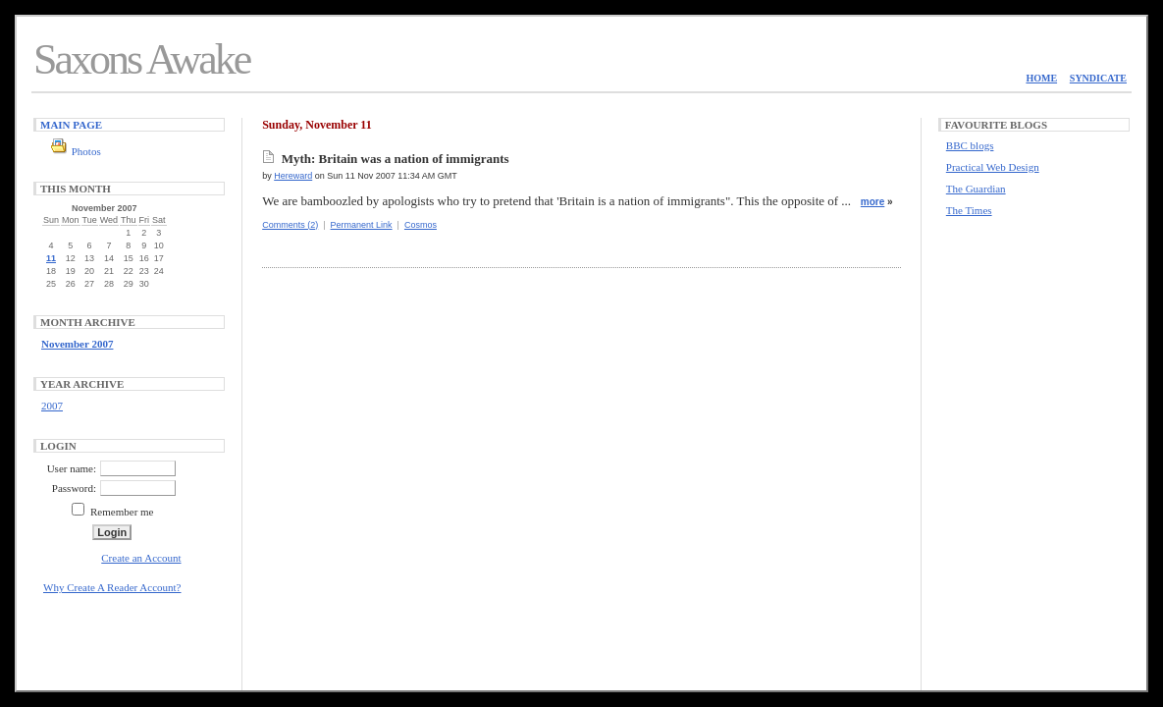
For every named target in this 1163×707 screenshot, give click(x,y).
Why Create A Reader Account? (112, 587)
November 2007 (77, 344)
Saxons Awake (141, 59)
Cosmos (420, 225)
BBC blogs (970, 145)
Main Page (71, 125)
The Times (969, 210)
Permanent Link (362, 225)
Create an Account (141, 558)
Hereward (293, 176)
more (872, 201)
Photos (86, 151)
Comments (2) (290, 225)
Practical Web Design (992, 167)
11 (51, 258)
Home (1041, 78)
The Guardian (976, 188)
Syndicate (1098, 78)
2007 (52, 405)
